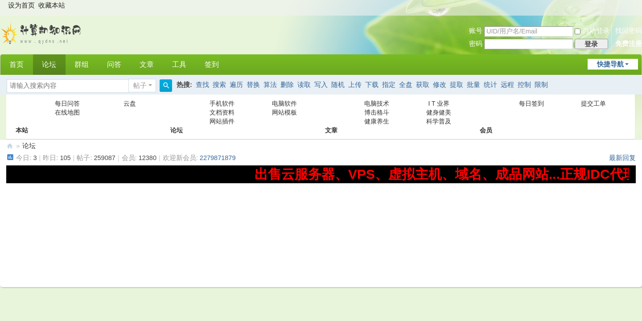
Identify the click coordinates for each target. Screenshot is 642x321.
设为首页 (21, 5)
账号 (475, 30)
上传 (355, 84)
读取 (304, 84)
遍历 (236, 84)
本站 (21, 112)
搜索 (219, 84)
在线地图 (67, 112)
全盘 (405, 84)
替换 (253, 84)
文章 (147, 64)
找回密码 (628, 30)
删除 (287, 84)
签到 (212, 64)
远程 (507, 84)
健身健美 (438, 112)
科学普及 (438, 121)
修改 (439, 84)
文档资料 (222, 112)
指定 (388, 84)
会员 (486, 112)
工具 (179, 64)
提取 (456, 84)
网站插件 (222, 121)
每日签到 (531, 103)
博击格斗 (376, 112)
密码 (475, 43)
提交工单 (593, 103)
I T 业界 (439, 103)
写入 (321, 84)
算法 (270, 84)
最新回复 (622, 157)
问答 (114, 64)
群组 (81, 64)
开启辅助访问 (633, 6)
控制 (524, 84)
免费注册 (628, 43)
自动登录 (592, 30)
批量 (473, 84)
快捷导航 (610, 64)
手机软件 (222, 103)
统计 (490, 84)
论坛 (49, 64)
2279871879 (218, 157)
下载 (372, 84)
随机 (338, 84)
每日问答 (67, 103)
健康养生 (376, 121)
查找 (202, 84)
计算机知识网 (9, 146)
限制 (541, 84)
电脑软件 (284, 103)
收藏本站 (51, 5)
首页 (16, 64)
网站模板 (284, 112)
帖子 (140, 85)
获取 (422, 84)
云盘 (129, 103)
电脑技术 (376, 103)
